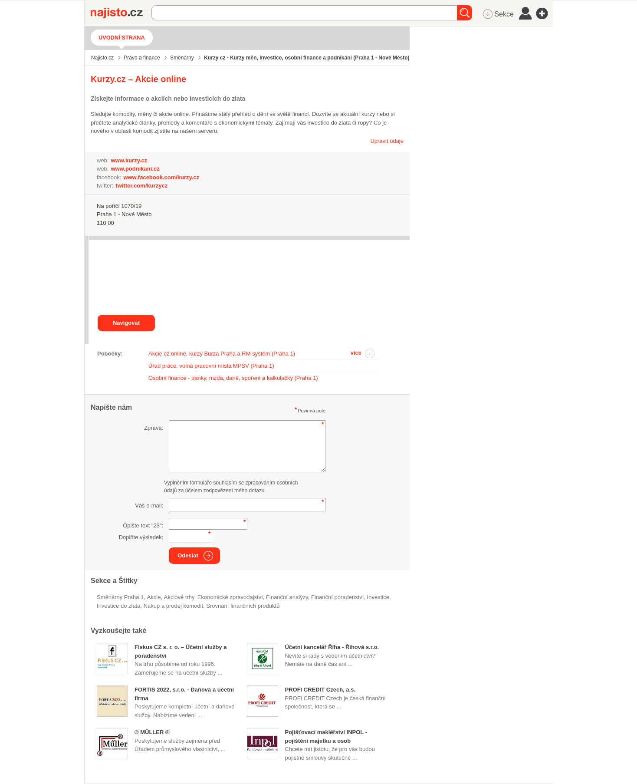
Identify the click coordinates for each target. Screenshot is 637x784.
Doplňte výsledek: (141, 537)
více (356, 352)
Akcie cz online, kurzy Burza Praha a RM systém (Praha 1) (221, 353)
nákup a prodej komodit (173, 606)
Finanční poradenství (337, 597)
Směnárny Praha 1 (120, 597)
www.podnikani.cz (135, 168)
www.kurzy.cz (129, 160)
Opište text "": (143, 525)
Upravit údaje (387, 141)
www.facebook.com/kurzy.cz (161, 177)
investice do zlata (118, 606)
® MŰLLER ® (152, 732)
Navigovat (126, 323)
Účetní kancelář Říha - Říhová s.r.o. (332, 647)
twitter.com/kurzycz (141, 185)
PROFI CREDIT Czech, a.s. (320, 689)
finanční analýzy (287, 597)
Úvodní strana (122, 37)
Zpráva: (153, 428)
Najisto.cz (121, 13)
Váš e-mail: (149, 505)
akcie (154, 597)
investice (378, 597)
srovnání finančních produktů (242, 606)
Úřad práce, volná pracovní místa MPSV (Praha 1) (211, 365)
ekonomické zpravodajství (230, 597)
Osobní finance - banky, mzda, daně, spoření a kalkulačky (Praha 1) (233, 378)
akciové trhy (179, 597)
